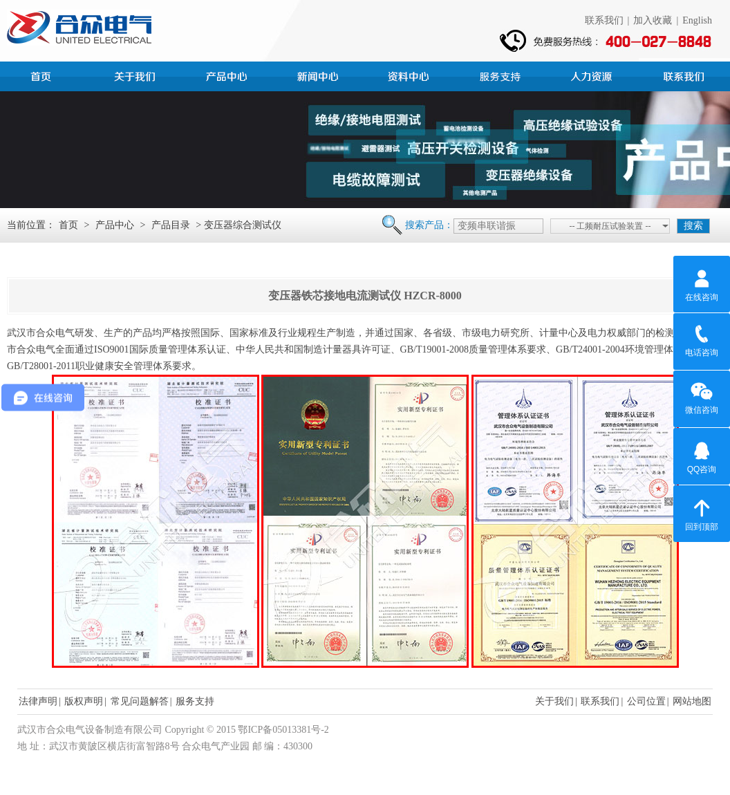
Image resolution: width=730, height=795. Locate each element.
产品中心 (228, 74)
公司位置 (646, 701)
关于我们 (554, 701)
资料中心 (410, 74)
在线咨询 (701, 283)
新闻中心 (319, 74)
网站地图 (692, 701)
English (697, 20)
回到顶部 (701, 513)
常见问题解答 (140, 701)
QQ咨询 (702, 455)
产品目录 (170, 225)
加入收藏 (652, 20)
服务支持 (502, 74)
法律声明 (38, 701)
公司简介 (136, 74)
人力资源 (593, 74)
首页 (45, 74)
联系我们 (604, 20)
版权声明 (83, 701)
